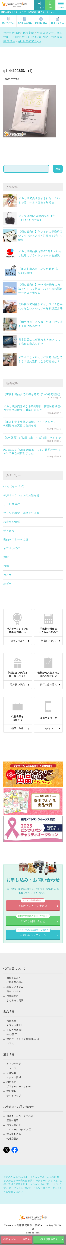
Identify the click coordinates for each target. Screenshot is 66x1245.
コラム (10, 1043)
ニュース (11, 1068)
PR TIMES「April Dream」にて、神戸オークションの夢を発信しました (32, 451)
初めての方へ (8, 20)
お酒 (6, 566)
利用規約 (11, 1082)
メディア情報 (14, 1077)
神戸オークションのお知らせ (21, 495)
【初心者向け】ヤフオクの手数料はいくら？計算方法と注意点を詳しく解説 (40, 235)
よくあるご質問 (15, 1000)
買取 (6, 557)
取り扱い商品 (41, 20)
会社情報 (11, 1073)
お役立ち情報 (11, 521)
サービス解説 (11, 504)
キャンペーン (14, 1063)
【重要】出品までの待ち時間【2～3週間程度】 (32, 394)
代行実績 (11, 1020)
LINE (50, 5)
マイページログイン (17, 1129)
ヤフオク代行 (11, 548)
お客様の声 (13, 996)
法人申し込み (14, 1134)
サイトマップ (14, 1095)
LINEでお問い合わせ (33, 919)
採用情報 (11, 1091)
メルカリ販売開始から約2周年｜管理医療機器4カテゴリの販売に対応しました (32, 408)
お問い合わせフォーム (33, 933)
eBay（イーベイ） (14, 486)
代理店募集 (13, 1138)
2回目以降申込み (49, 1239)
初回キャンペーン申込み (17, 1239)
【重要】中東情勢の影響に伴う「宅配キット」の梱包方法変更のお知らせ (32, 424)
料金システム (57, 20)
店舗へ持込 (13, 1120)
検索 (57, 169)
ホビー (7, 583)
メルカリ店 (13, 1030)
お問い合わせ (14, 1125)
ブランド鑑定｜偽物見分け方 (21, 513)
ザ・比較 (8, 530)
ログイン (40, 5)
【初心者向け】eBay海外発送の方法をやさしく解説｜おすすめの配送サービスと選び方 (40, 288)
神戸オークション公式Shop (21, 1039)
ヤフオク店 (13, 1025)
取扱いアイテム (15, 987)
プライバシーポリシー (19, 1086)
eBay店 (10, 1034)
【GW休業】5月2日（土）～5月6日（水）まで (32, 437)
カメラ (7, 574)
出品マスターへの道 (15, 539)
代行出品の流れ (24, 20)
